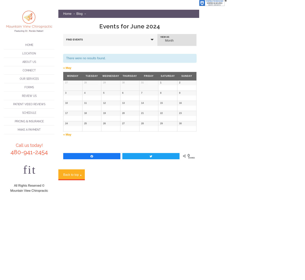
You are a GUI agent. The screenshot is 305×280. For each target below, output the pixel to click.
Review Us (29, 95)
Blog (79, 13)
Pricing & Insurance (29, 121)
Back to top (72, 264)
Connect (29, 70)
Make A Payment (29, 129)
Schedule (29, 112)
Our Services (29, 78)
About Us (29, 61)
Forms (29, 87)
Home (29, 44)
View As (164, 37)
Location (29, 53)
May (67, 67)
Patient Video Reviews (29, 104)
